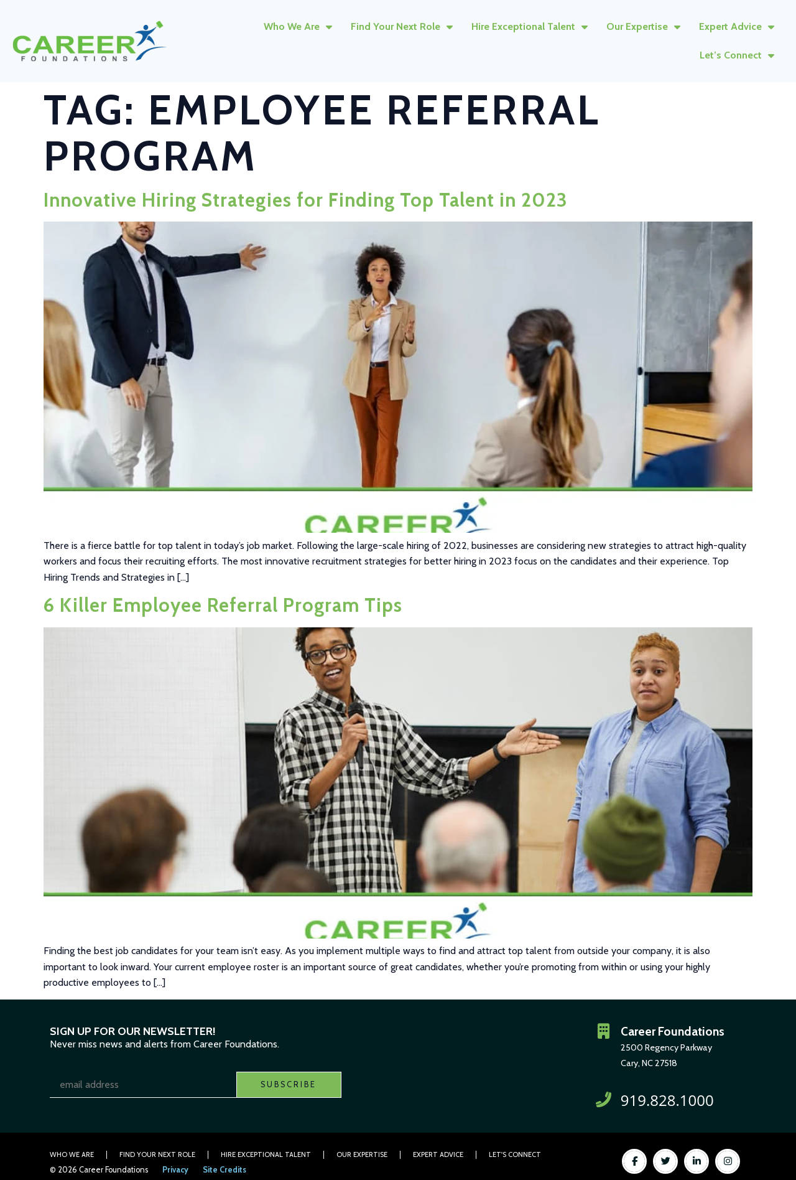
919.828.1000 (667, 1100)
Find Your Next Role (402, 27)
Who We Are (298, 27)
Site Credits (224, 1169)
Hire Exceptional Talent (529, 27)
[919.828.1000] (603, 1100)
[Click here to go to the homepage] (89, 41)
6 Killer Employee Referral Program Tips (223, 605)
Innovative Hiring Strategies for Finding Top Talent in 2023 (306, 200)
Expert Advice (736, 27)
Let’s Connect (737, 55)
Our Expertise (643, 27)
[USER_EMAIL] (143, 1085)
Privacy (175, 1169)
